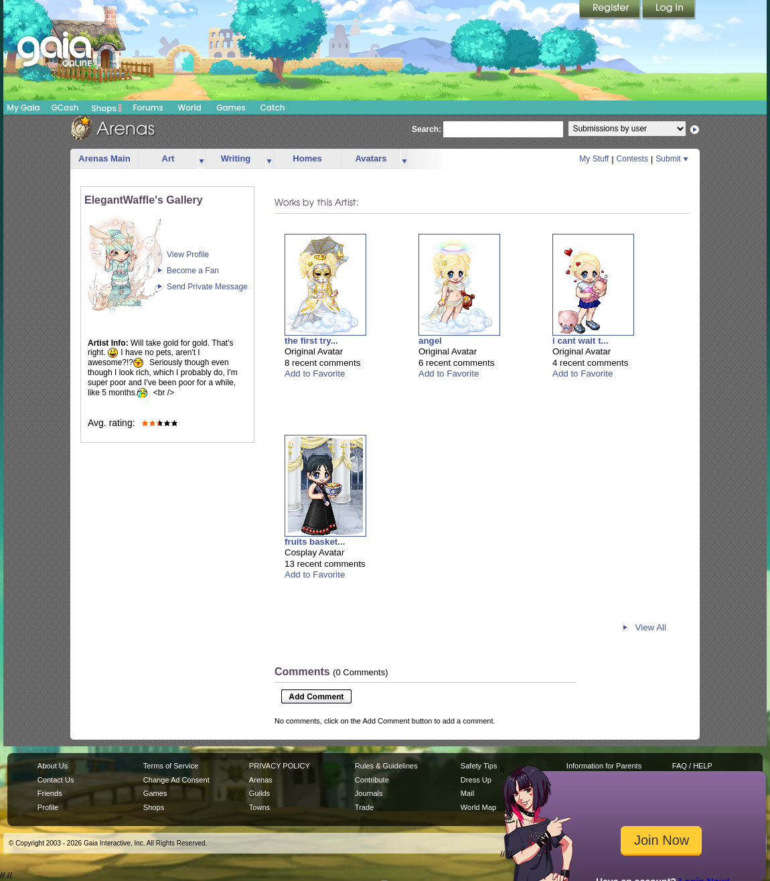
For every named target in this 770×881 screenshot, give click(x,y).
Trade (364, 807)
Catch (272, 107)
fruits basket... (315, 542)
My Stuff (594, 158)
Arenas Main (104, 158)
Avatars (370, 158)
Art (168, 158)
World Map (478, 807)
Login (669, 10)
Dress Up (476, 780)
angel (430, 341)
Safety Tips (479, 766)
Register (610, 10)
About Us (52, 766)
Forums (148, 107)
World (189, 107)
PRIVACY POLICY (279, 766)
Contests (632, 158)
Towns (259, 807)
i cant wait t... (580, 341)
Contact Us (55, 780)
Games (231, 107)
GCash (65, 107)
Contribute (372, 780)
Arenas (261, 780)
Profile (47, 807)
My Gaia (23, 107)
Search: (426, 129)
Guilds (259, 793)
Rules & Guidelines (386, 766)
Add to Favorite (315, 373)
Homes (307, 158)
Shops (107, 108)
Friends (49, 793)
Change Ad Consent (176, 780)
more (202, 159)
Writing (236, 158)
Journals (369, 793)
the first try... (311, 341)
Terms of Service (170, 766)
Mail (467, 793)
